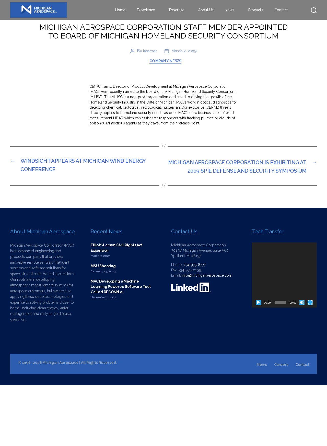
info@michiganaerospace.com (207, 336)
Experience (146, 10)
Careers (281, 426)
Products (255, 10)
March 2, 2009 (184, 99)
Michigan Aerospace (60, 424)
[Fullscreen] (310, 363)
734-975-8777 (194, 325)
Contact (281, 10)
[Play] (258, 363)
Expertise (176, 10)
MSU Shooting (103, 327)
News (229, 10)
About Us (205, 10)
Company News (166, 110)
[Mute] (302, 363)
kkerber (149, 99)
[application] (284, 335)
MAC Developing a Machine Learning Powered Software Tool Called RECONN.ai (121, 347)
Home (120, 10)
